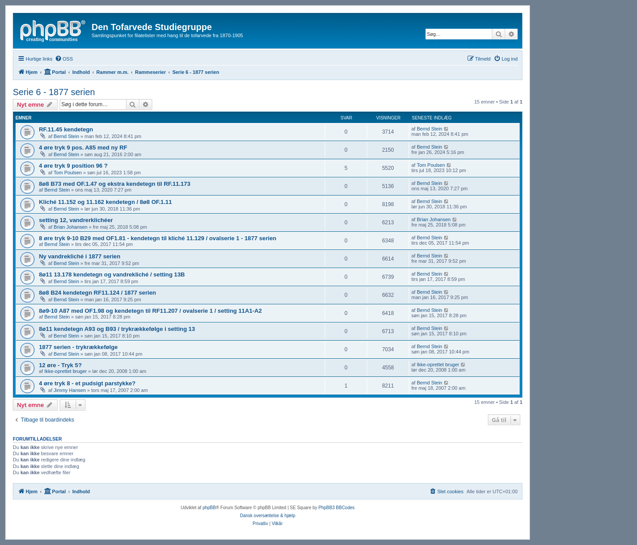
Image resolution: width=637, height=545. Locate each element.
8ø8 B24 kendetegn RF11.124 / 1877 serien (97, 292)
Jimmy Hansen (70, 390)
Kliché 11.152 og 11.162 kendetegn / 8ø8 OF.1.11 (105, 202)
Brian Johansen (70, 227)
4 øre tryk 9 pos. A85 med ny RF (83, 147)
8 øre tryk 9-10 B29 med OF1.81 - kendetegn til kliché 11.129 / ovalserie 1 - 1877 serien (157, 238)
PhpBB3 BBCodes (336, 507)
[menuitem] (64, 59)
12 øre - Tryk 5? (60, 365)
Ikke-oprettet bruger (65, 371)
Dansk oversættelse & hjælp (267, 515)
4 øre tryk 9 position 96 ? (73, 165)
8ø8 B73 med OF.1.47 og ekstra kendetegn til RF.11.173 (114, 183)
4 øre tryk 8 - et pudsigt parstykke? (87, 383)
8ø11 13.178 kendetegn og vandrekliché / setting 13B (112, 274)
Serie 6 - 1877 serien (54, 92)
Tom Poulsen (68, 172)
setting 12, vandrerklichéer (76, 220)
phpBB (209, 507)
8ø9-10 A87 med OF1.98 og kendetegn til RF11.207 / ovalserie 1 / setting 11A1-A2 (150, 310)
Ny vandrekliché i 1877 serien (79, 256)
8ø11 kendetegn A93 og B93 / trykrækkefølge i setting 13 (117, 329)
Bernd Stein (66, 136)
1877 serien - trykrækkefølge (78, 347)
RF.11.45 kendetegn (66, 129)
